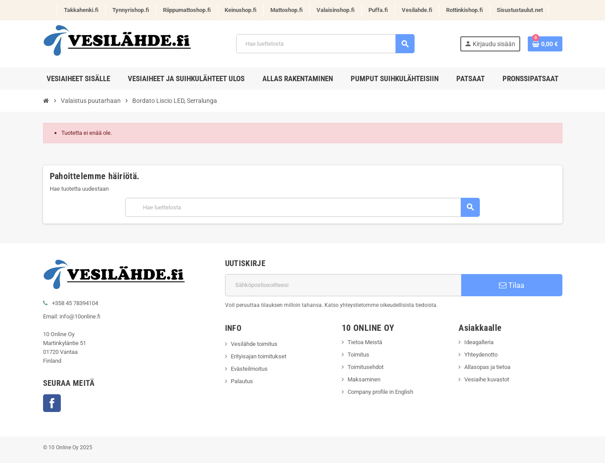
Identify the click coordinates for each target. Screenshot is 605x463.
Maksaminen (364, 379)
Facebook (52, 403)
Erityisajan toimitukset (258, 356)
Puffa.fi (378, 10)
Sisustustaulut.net (520, 10)
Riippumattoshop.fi (187, 10)
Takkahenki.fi (81, 10)
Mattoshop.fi (286, 10)
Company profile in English (380, 391)
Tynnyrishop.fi (130, 10)
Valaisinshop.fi (335, 10)
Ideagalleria (479, 342)
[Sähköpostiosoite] (343, 285)
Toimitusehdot (366, 367)
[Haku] (325, 43)
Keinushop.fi (241, 10)
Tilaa (511, 285)
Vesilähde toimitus (254, 344)
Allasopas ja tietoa (487, 367)
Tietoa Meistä (365, 342)
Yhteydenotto (481, 354)
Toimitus (358, 354)
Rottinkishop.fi (464, 10)
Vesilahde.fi (417, 10)
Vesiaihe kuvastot (486, 379)
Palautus (242, 381)
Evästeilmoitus (249, 368)
